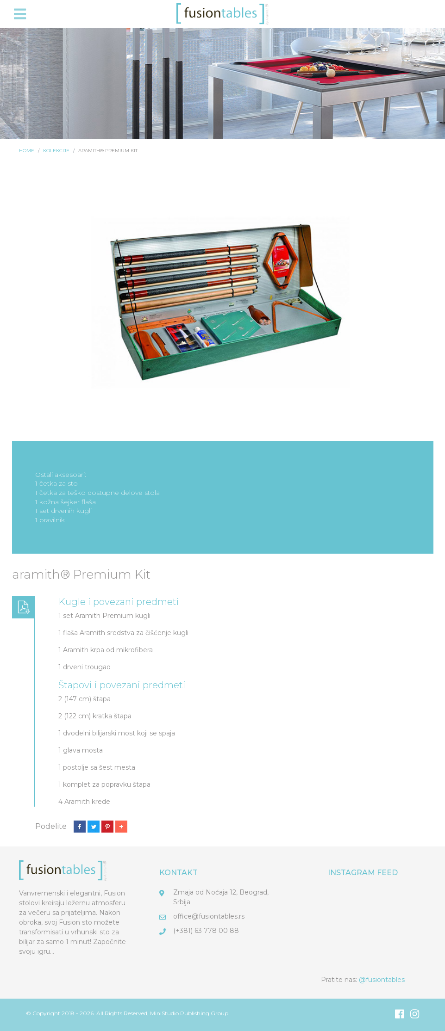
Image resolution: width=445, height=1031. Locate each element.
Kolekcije (56, 151)
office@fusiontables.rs (208, 916)
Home (26, 151)
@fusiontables (382, 979)
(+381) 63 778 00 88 (206, 930)
